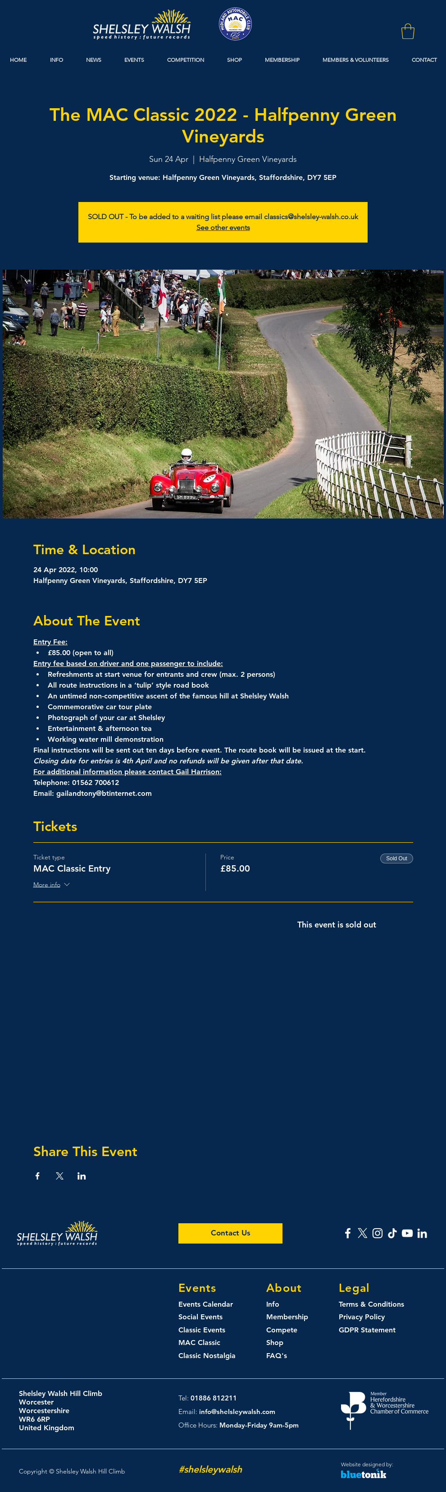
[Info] (282, 1304)
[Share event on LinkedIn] (81, 1176)
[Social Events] (210, 1317)
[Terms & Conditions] (379, 1304)
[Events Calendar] (210, 1304)
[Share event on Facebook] (37, 1176)
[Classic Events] (210, 1330)
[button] (407, 31)
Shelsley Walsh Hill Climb (60, 1393)
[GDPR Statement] (371, 1330)
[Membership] (298, 1317)
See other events (223, 227)
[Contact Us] (230, 1233)
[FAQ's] (283, 1356)
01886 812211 (214, 1398)
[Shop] (283, 1343)
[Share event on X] (59, 1176)
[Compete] (298, 1330)
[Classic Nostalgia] (210, 1356)
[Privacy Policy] (368, 1317)
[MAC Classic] (210, 1343)
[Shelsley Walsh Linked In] (422, 1233)
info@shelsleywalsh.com (237, 1411)
